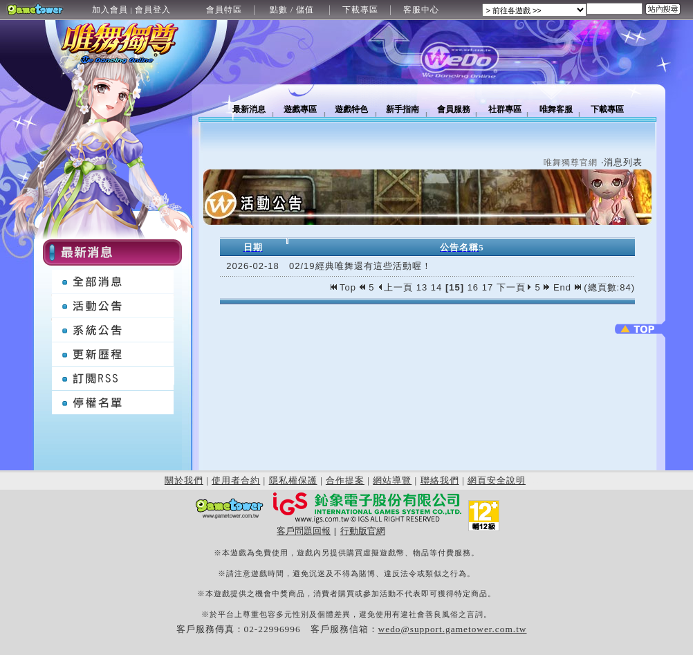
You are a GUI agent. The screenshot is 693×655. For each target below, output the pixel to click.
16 (473, 287)
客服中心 (421, 10)
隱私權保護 (293, 480)
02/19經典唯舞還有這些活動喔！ (360, 266)
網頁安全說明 (497, 480)
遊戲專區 (300, 109)
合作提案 (345, 480)
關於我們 (184, 480)
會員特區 (224, 10)
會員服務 (453, 109)
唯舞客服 (556, 109)
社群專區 (504, 109)
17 (487, 287)
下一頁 (514, 287)
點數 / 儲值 (292, 10)
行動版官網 (362, 531)
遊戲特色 (351, 109)
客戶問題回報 (304, 531)
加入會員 (110, 10)
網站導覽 (392, 480)
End (567, 287)
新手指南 (402, 109)
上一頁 (395, 287)
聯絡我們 (440, 480)
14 (436, 287)
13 (421, 287)
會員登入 (153, 10)
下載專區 (360, 10)
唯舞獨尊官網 (571, 162)
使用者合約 (236, 480)
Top (345, 287)
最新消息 (249, 109)
